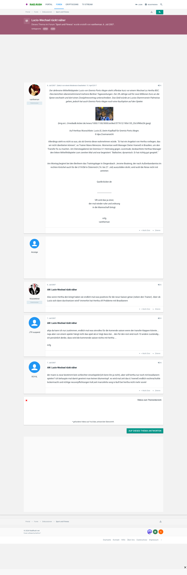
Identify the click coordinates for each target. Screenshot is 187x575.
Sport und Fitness (64, 24)
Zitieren (157, 230)
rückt (53, 29)
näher (45, 29)
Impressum (153, 540)
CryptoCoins (72, 4)
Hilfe (123, 540)
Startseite (107, 540)
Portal (48, 4)
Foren (59, 4)
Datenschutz (142, 540)
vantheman (96, 24)
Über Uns (131, 540)
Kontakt (116, 540)
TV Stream (87, 4)
